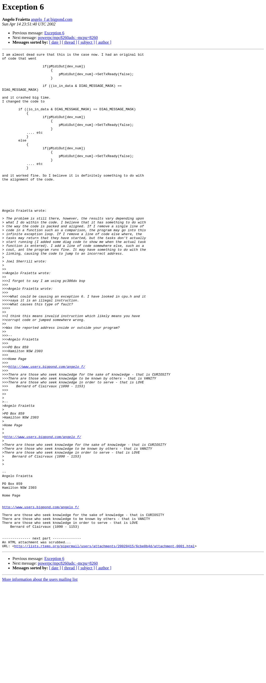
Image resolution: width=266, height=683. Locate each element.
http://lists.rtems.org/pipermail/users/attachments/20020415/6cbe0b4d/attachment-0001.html (104, 645)
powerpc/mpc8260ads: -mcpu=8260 (68, 37)
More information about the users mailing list (40, 678)
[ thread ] (69, 42)
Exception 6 (54, 33)
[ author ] (103, 42)
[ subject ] (86, 42)
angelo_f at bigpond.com (51, 19)
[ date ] (55, 42)
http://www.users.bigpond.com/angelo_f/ (46, 429)
